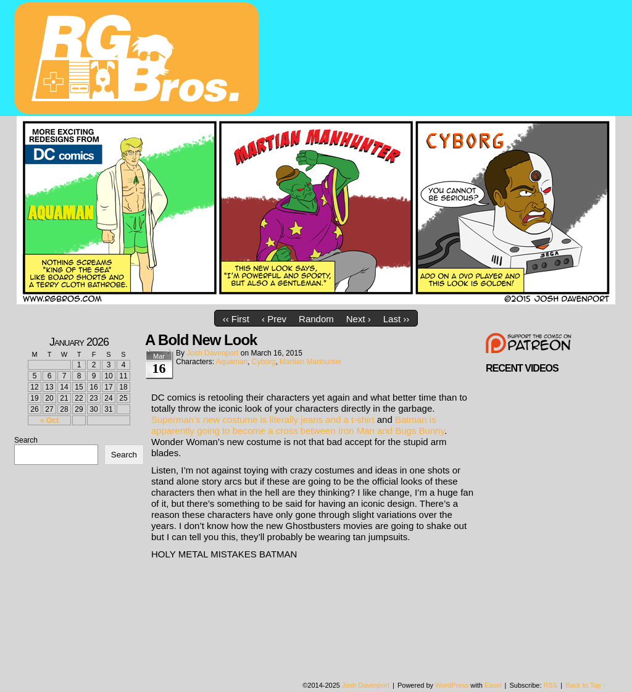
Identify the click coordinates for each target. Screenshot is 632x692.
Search (26, 440)
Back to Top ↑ (585, 685)
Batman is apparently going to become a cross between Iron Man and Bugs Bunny (297, 425)
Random (316, 319)
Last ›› (396, 319)
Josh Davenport (212, 353)
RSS (551, 685)
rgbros (139, 60)
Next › (358, 319)
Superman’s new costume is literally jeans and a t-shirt (263, 419)
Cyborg (264, 361)
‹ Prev (274, 319)
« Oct (49, 420)
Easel (493, 685)
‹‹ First (236, 319)
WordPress (451, 685)
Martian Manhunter (311, 361)
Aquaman (231, 361)
